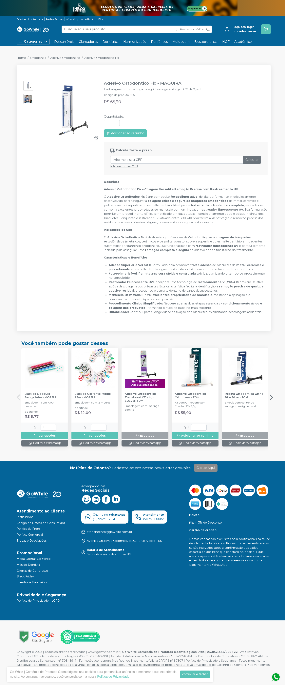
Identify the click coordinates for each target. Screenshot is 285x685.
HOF (226, 42)
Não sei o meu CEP (124, 166)
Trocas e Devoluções (32, 540)
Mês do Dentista (28, 565)
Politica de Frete (28, 529)
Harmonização (134, 42)
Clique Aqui (206, 468)
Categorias (33, 42)
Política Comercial (30, 534)
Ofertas (21, 19)
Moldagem (181, 42)
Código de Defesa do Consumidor (41, 523)
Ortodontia (38, 58)
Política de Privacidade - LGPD (38, 601)
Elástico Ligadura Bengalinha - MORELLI (41, 395)
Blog (101, 19)
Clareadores (88, 42)
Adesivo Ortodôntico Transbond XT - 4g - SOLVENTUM (140, 397)
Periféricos (159, 42)
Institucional (36, 19)
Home (21, 58)
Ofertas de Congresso (32, 570)
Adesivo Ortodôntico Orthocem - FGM (190, 395)
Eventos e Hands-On (32, 582)
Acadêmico (88, 19)
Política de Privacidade (113, 676)
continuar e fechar (195, 674)
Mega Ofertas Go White (34, 559)
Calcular (252, 160)
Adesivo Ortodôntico (65, 58)
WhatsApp (72, 19)
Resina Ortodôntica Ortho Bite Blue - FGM (244, 395)
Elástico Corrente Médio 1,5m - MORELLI (93, 395)
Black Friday (25, 576)
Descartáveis (64, 42)
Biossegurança (206, 42)
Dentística (111, 42)
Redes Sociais (55, 19)
